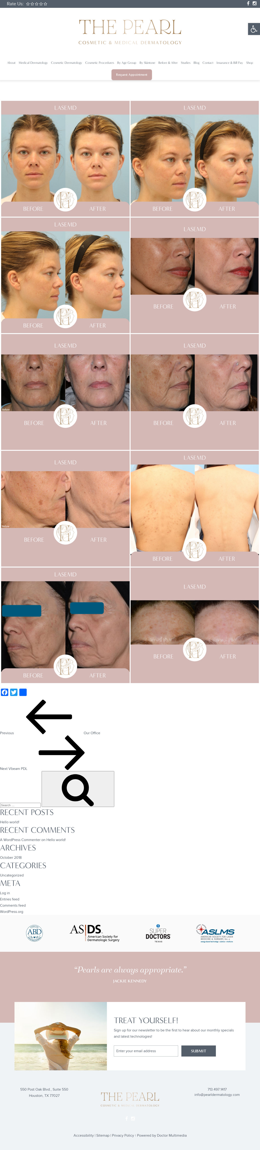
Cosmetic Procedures (99, 63)
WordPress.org (11, 912)
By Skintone (147, 63)
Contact (208, 63)
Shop (249, 63)
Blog (196, 63)
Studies (185, 63)
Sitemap (102, 1135)
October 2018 (11, 858)
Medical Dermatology (33, 63)
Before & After (168, 63)
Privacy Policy (123, 1135)
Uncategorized (12, 875)
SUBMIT (198, 1051)
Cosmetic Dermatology (66, 63)
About (11, 63)
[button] (254, 29)
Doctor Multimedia (172, 1135)
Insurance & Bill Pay (230, 63)
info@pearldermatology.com (217, 1095)
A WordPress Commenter (20, 840)
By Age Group (126, 63)
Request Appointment (131, 75)
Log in (5, 893)
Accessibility (84, 1135)
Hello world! (9, 822)
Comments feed (13, 905)
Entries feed (9, 899)
